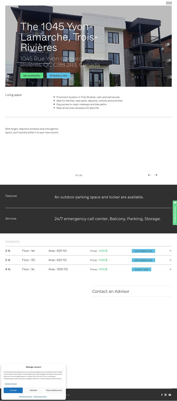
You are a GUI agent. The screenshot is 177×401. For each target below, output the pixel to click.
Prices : (94, 251)
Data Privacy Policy (25, 396)
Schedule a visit (58, 75)
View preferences (54, 390)
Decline (33, 390)
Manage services (11, 384)
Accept (13, 390)
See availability (31, 75)
